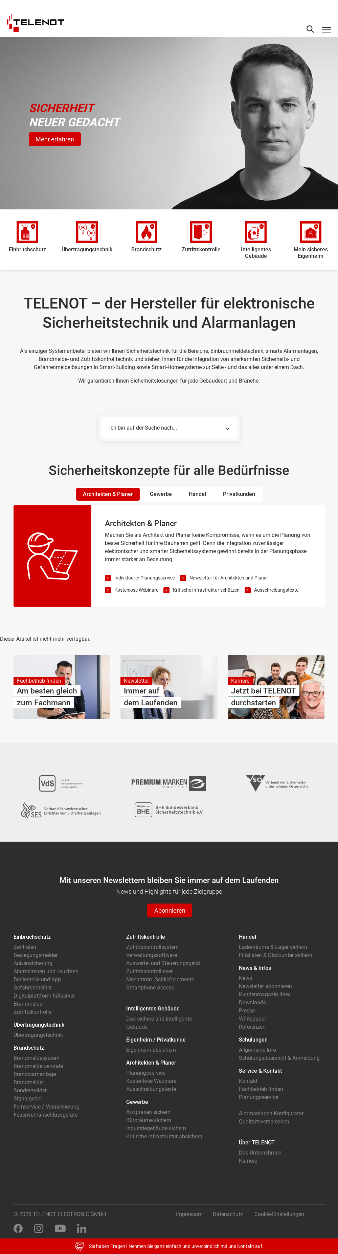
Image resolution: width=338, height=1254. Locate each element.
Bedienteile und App (37, 979)
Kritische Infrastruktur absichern (164, 1136)
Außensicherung (33, 963)
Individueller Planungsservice (144, 577)
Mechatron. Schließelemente (160, 979)
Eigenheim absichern (151, 1050)
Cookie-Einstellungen (279, 1214)
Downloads (252, 1002)
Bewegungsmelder (36, 955)
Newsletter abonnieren (265, 986)
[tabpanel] (169, 556)
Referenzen (252, 1027)
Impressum (189, 1214)
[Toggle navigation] (326, 29)
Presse (247, 1010)
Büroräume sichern (148, 1120)
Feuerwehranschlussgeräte (45, 1115)
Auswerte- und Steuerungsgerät (163, 963)
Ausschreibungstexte (276, 590)
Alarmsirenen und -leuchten (46, 971)
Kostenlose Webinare (136, 590)
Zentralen (25, 947)
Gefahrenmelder (33, 987)
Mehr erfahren (55, 139)
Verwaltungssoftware (151, 955)
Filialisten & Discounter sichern (275, 955)
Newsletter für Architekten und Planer (228, 577)
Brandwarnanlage (35, 1074)
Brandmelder (29, 1004)
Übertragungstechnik (38, 1035)
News (245, 978)
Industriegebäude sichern (156, 1128)
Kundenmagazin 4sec (265, 994)
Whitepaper (252, 1019)
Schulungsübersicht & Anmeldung (279, 1058)
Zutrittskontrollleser (149, 971)
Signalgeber (28, 1098)
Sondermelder (30, 1090)
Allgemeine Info (257, 1050)
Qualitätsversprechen (264, 1121)
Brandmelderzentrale (38, 1066)
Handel (197, 494)
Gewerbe (161, 494)
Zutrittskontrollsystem (152, 947)
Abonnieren (169, 910)
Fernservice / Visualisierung (47, 1106)
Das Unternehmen (260, 1152)
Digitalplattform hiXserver (44, 996)
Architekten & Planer (108, 494)
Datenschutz (228, 1214)
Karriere (248, 1161)
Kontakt (248, 1081)
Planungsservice (145, 1073)
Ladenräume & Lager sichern (273, 947)
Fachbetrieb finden (261, 1089)
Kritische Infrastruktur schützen (206, 590)
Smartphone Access (150, 987)
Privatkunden (239, 494)
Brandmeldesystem (37, 1058)
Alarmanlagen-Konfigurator (271, 1113)
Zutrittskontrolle (32, 1012)
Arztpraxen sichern (148, 1112)
